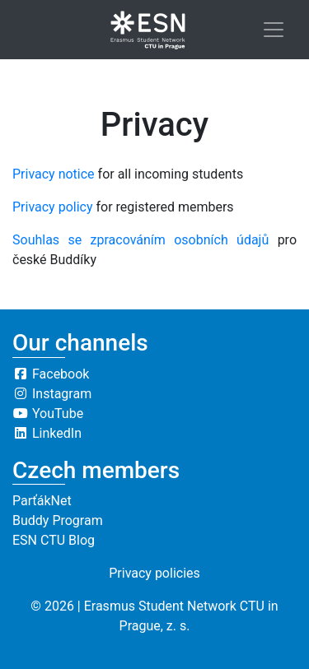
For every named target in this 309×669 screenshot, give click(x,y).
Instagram (51, 394)
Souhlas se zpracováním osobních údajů (140, 240)
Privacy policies (154, 573)
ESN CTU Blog (53, 540)
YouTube (47, 413)
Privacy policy (52, 207)
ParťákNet (42, 501)
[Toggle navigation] (273, 29)
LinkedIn (47, 433)
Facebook (50, 374)
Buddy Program (57, 520)
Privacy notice (53, 174)
